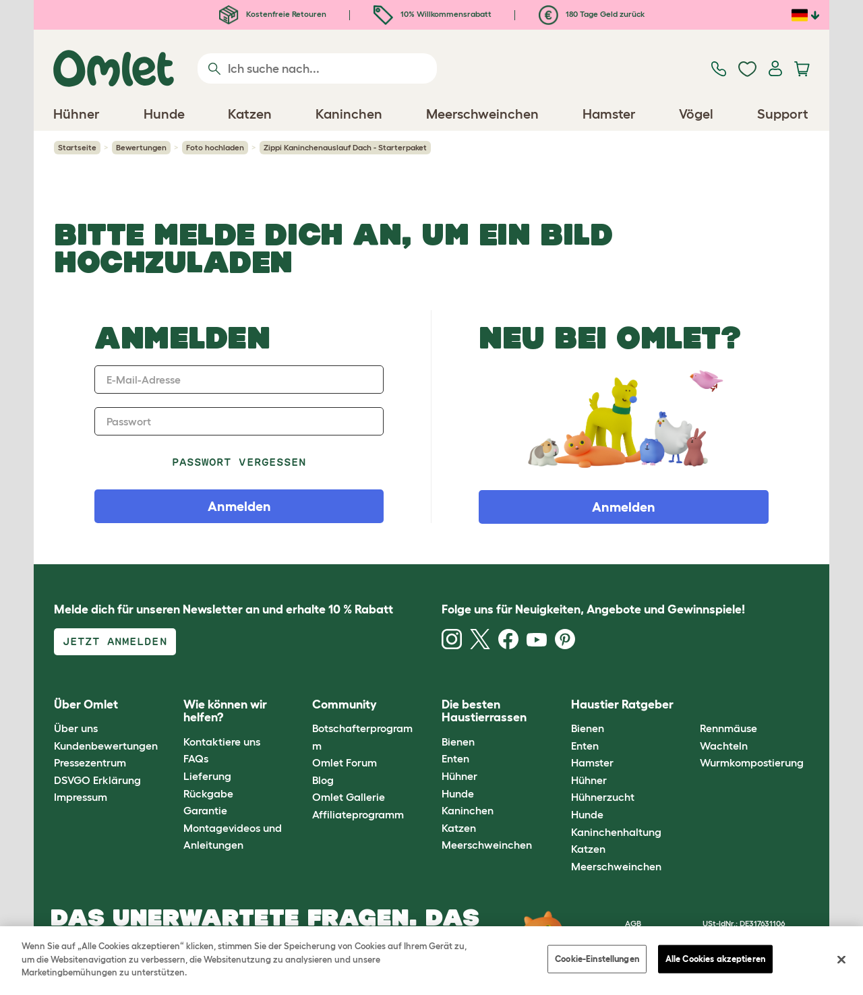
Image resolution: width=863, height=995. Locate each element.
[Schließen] (841, 960)
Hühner (459, 776)
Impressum (80, 797)
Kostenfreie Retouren (272, 13)
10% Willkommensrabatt (433, 13)
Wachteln (724, 746)
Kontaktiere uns (221, 741)
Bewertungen (141, 147)
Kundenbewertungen (106, 746)
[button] (690, 705)
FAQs (195, 758)
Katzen (459, 828)
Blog (323, 780)
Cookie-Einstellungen (597, 959)
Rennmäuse (728, 728)
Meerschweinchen (487, 845)
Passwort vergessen (239, 462)
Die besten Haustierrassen (484, 711)
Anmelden (623, 507)
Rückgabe (208, 793)
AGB (633, 923)
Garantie (205, 810)
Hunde (458, 793)
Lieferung (207, 776)
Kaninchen (468, 810)
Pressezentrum (90, 762)
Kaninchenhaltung (616, 832)
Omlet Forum (344, 762)
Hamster (592, 762)
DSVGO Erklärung (97, 780)
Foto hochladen (215, 147)
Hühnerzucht (602, 797)
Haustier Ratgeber (622, 704)
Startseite (77, 147)
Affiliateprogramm (358, 814)
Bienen (458, 741)
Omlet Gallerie (348, 797)
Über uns (76, 728)
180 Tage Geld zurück (592, 13)
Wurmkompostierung (752, 762)
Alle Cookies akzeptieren (715, 959)
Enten (455, 758)
